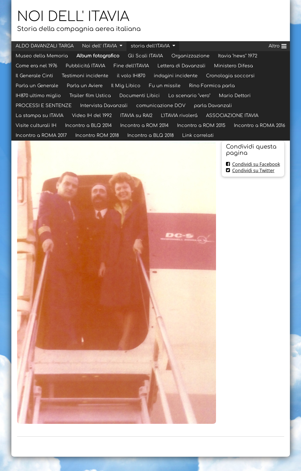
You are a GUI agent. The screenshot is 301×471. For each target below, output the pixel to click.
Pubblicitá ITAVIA (85, 65)
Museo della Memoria (42, 56)
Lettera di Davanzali (181, 65)
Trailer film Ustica (90, 95)
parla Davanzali (213, 105)
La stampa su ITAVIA (39, 115)
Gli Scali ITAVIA (145, 56)
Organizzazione (190, 56)
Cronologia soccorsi (230, 75)
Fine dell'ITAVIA (131, 65)
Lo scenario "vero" (189, 95)
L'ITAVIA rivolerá (179, 115)
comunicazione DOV (160, 105)
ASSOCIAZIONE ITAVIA (232, 115)
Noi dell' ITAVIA (99, 46)
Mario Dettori (235, 95)
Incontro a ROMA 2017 (41, 135)
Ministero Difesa (233, 65)
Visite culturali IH (36, 125)
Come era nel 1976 (36, 65)
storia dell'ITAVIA (150, 46)
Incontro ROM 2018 (97, 135)
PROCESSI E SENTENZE (44, 105)
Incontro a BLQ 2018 (150, 135)
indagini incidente (176, 75)
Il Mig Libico (125, 85)
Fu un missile (164, 85)
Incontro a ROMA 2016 (259, 125)
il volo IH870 (131, 75)
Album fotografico (97, 56)
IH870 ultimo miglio (38, 95)
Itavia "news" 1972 (237, 56)
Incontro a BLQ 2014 (88, 125)
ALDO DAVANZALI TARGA (45, 46)
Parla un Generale (37, 85)
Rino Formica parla (212, 85)
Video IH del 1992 (92, 115)
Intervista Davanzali (104, 105)
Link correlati (198, 135)
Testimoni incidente (85, 75)
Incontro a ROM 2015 (201, 125)
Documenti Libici (139, 95)
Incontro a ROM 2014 (144, 125)
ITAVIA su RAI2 (136, 115)
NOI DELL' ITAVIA (73, 16)
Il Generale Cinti (34, 75)
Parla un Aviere (85, 85)
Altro (278, 45)
